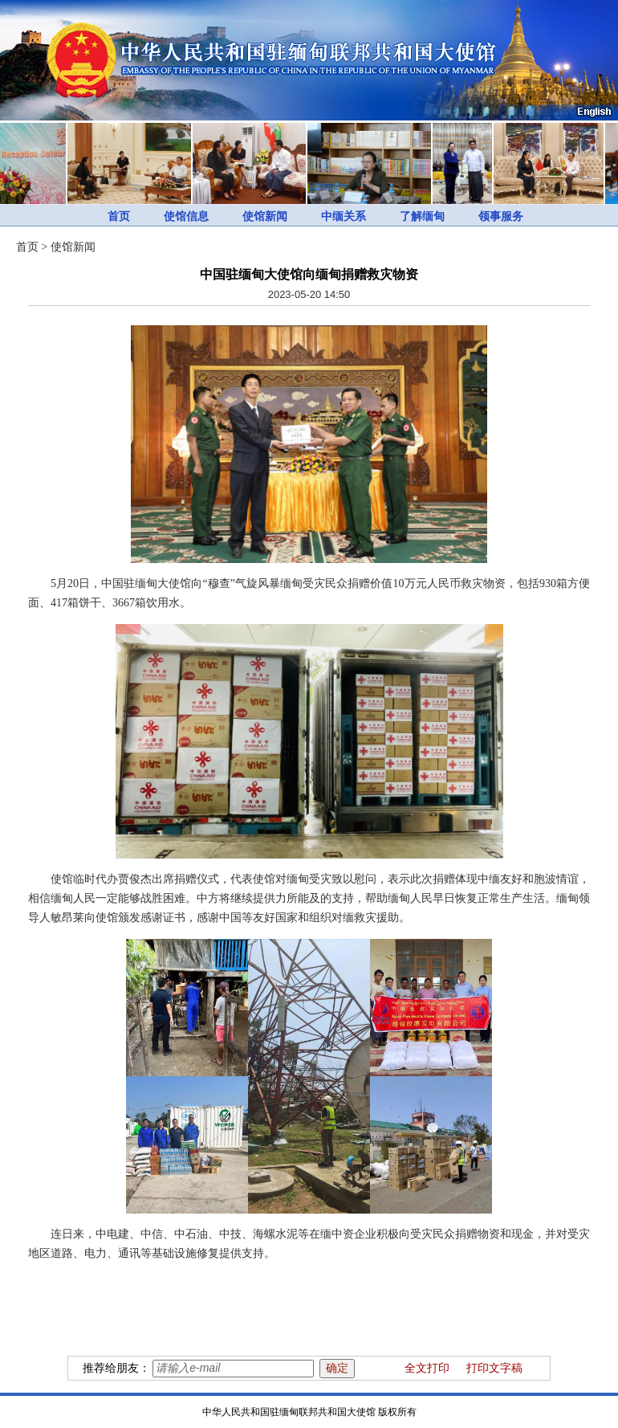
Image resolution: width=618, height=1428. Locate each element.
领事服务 (500, 216)
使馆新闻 (264, 216)
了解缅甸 (422, 216)
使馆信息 (186, 216)
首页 (119, 216)
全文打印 (427, 1368)
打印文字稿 (494, 1368)
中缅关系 (343, 216)
